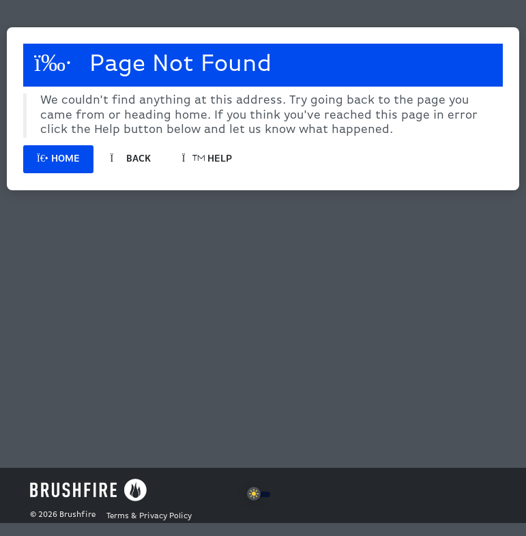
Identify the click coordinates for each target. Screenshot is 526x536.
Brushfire (77, 515)
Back (131, 159)
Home (58, 159)
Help (207, 159)
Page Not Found (153, 63)
